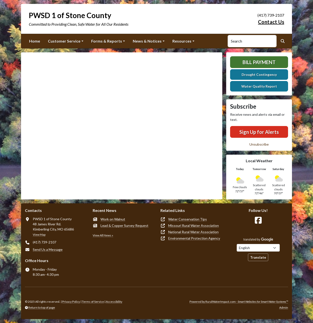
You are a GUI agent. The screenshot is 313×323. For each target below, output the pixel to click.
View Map (39, 234)
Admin (283, 307)
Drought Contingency (259, 74)
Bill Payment (259, 62)
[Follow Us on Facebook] (258, 220)
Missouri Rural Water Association (193, 225)
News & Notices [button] (147, 41)
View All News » (103, 235)
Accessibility (114, 301)
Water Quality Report (259, 86)
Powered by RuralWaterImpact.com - (239, 301)
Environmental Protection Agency (194, 238)
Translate (258, 257)
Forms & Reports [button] (106, 41)
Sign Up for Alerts (259, 132)
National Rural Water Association (193, 232)
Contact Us (271, 22)
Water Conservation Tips (187, 219)
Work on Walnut (113, 219)
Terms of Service (93, 301)
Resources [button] (181, 41)
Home (34, 41)
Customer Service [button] (64, 41)
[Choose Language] (258, 248)
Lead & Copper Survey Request (124, 225)
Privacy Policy (71, 301)
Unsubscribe (259, 144)
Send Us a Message (48, 249)
